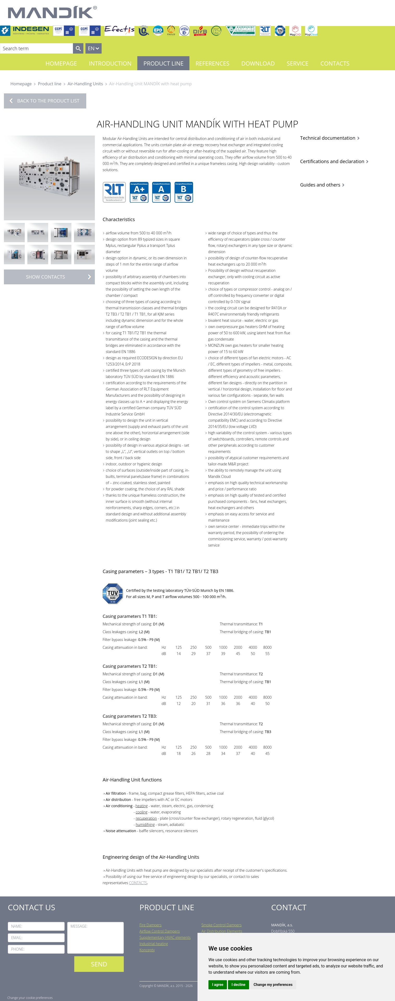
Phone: (17, 949)
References (212, 63)
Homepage (61, 63)
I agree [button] (217, 985)
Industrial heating (153, 943)
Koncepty (147, 949)
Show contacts (60, 277)
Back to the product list (48, 101)
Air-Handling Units (85, 84)
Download (258, 63)
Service (297, 63)
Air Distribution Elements (221, 931)
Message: (79, 926)
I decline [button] (238, 985)
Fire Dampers (150, 924)
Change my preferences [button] (273, 985)
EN (91, 48)
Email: (16, 937)
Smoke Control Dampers (221, 924)
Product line (163, 63)
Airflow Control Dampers (159, 931)
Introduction (110, 63)
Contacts (335, 63)
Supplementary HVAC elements (164, 937)
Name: (16, 926)
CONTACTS (138, 882)
